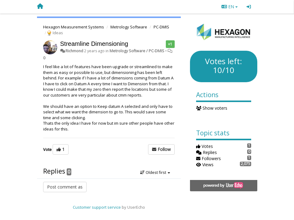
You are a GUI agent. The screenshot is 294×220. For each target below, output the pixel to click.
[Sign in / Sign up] (248, 7)
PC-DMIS (161, 27)
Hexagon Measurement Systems (73, 27)
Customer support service (97, 207)
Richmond (74, 50)
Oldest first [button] (155, 172)
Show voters (212, 108)
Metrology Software (128, 27)
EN (229, 6)
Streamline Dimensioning (94, 43)
